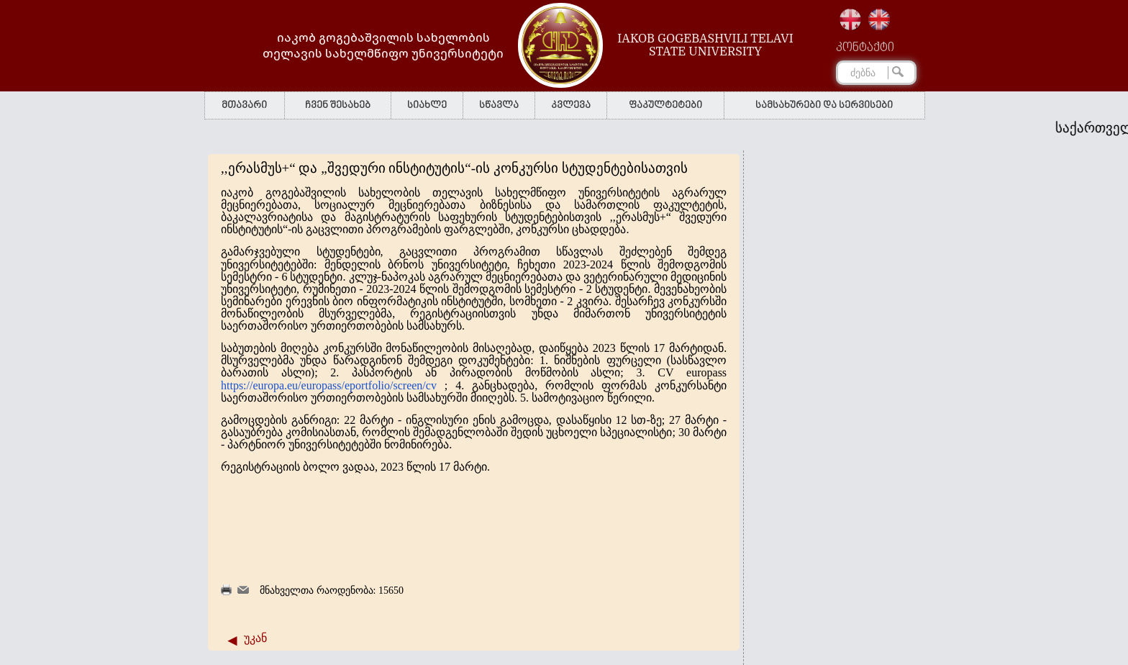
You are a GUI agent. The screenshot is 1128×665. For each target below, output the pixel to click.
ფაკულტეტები (665, 105)
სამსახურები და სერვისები (824, 105)
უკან (255, 638)
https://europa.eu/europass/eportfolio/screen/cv (329, 385)
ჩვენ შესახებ (337, 105)
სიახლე (427, 105)
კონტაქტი (865, 48)
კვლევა (571, 105)
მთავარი (244, 105)
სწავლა (499, 105)
